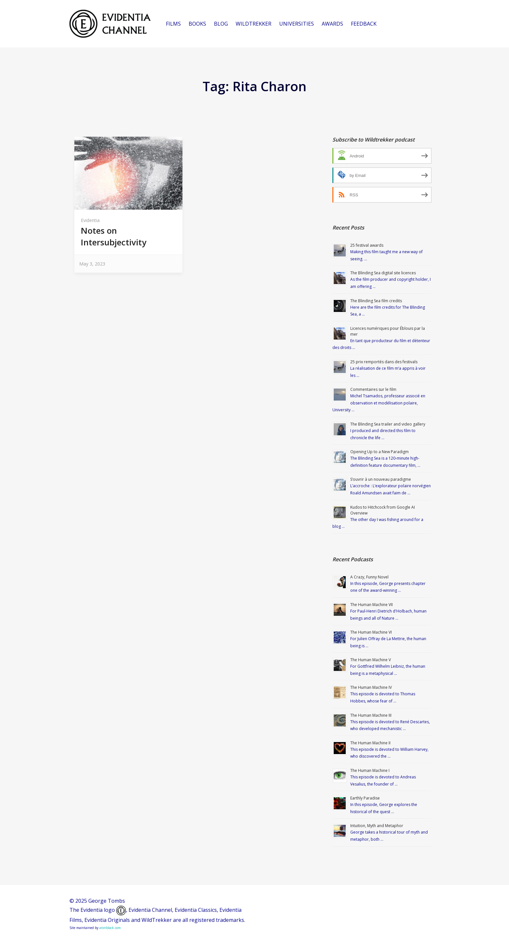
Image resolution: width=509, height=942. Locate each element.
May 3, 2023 (92, 264)
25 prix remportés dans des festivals (383, 362)
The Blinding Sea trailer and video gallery (387, 424)
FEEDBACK (364, 23)
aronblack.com (110, 927)
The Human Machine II (370, 743)
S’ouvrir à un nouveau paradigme (380, 479)
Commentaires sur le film (373, 389)
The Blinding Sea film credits (376, 301)
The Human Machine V (370, 660)
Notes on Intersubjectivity (113, 236)
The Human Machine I (370, 770)
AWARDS (332, 23)
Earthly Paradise (365, 798)
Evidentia (90, 220)
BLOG (221, 23)
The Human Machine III (370, 715)
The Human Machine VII (371, 604)
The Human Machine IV (371, 687)
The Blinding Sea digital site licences (383, 273)
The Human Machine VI (371, 632)
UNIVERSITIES (296, 23)
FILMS (173, 23)
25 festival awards (366, 245)
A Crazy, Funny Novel (369, 577)
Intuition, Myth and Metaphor (376, 825)
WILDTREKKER (253, 23)
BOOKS (197, 23)
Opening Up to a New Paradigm (379, 451)
